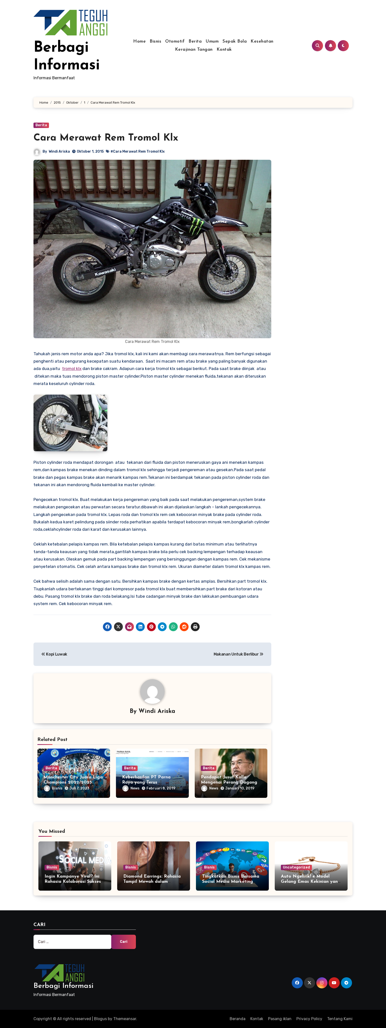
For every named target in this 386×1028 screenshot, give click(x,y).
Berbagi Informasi (63, 986)
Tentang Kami (340, 1018)
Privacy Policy (309, 1018)
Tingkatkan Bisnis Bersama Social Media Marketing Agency (230, 881)
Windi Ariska (59, 151)
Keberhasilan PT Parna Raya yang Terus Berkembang (146, 782)
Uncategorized (296, 867)
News (131, 788)
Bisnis (155, 41)
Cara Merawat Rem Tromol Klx (105, 138)
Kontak (224, 49)
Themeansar (124, 1018)
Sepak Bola (235, 41)
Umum (212, 41)
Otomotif (175, 41)
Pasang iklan (279, 1018)
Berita (195, 41)
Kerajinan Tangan (194, 49)
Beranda (237, 1018)
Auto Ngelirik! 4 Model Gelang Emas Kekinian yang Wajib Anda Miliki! (311, 881)
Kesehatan (262, 41)
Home (139, 41)
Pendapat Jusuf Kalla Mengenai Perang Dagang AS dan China (229, 782)
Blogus (100, 1018)
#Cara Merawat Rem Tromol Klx (138, 151)
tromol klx (71, 368)
